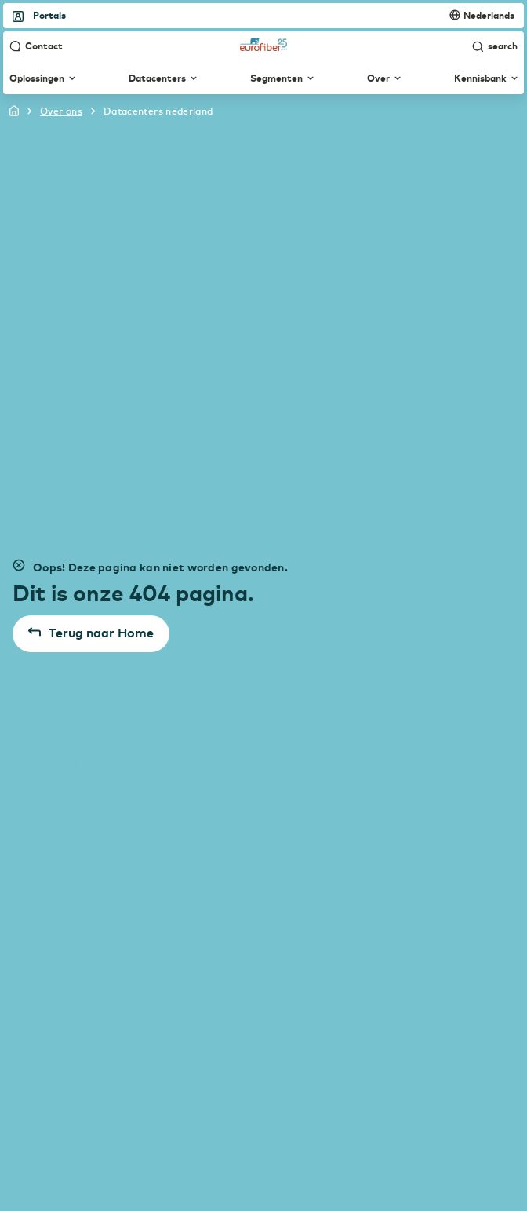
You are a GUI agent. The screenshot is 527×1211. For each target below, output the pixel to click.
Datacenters (163, 78)
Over (384, 78)
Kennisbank (486, 78)
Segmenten (282, 78)
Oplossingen (42, 78)
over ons (61, 110)
